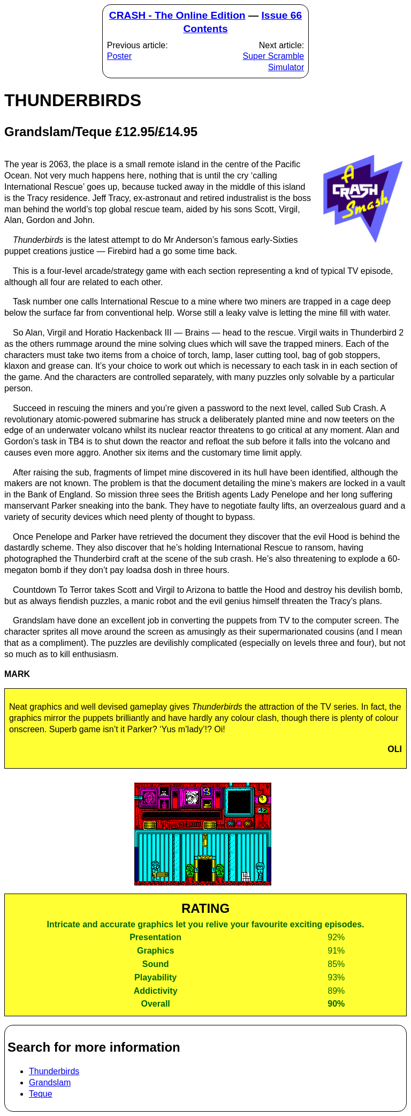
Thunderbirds (54, 1071)
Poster (119, 56)
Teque (40, 1093)
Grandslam (50, 1082)
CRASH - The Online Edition (177, 15)
